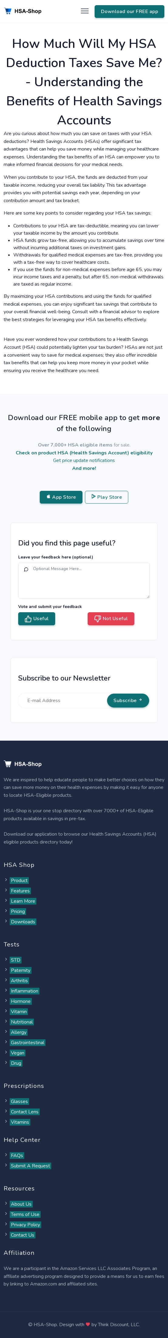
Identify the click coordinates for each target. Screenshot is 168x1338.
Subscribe (128, 700)
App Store (61, 497)
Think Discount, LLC (118, 1324)
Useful (37, 619)
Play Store (106, 497)
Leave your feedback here (55, 557)
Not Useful (111, 619)
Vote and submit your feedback (50, 607)
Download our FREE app (129, 11)
